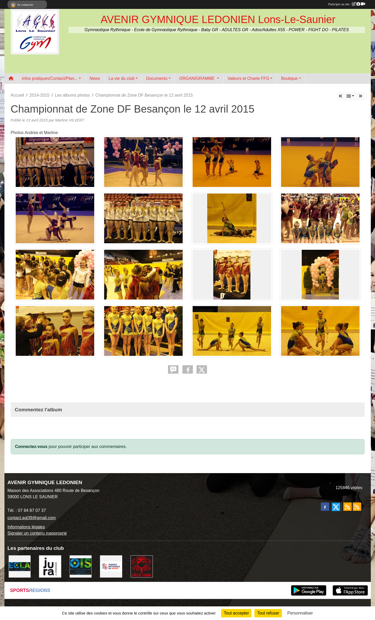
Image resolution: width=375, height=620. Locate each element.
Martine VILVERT (69, 120)
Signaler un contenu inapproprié (37, 533)
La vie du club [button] (122, 78)
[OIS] (81, 566)
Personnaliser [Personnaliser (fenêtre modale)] (300, 613)
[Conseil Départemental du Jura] (50, 566)
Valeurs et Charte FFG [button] (249, 78)
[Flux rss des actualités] (347, 506)
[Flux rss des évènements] (357, 506)
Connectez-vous (31, 446)
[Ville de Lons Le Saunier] (142, 566)
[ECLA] (20, 566)
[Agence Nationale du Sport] (111, 566)
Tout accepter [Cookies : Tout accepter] (236, 613)
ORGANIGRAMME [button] (197, 78)
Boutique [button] (289, 78)
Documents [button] (156, 78)
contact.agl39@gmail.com (32, 518)
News (94, 78)
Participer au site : (346, 4)
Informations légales (26, 527)
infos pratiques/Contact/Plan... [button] (50, 78)
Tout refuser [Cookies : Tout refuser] (268, 613)
